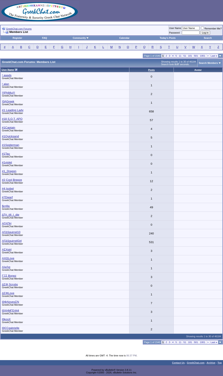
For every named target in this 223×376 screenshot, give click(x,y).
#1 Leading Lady (13, 110)
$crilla (6, 206)
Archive (211, 362)
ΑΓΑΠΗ (6, 223)
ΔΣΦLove (8, 293)
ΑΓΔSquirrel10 (11, 232)
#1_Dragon (9, 171)
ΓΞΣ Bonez (9, 275)
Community (81, 38)
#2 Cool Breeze (12, 179)
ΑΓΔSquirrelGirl (12, 240)
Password (174, 32)
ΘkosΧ (6, 319)
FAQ (44, 38)
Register (17, 38)
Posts (151, 70)
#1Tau (6, 153)
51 (184, 55)
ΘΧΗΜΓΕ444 (10, 310)
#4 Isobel (8, 188)
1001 (202, 55)
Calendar (124, 38)
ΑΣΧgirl (7, 249)
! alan (5, 84)
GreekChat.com (195, 362)
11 (180, 55)
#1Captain (8, 127)
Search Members (208, 63)
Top (220, 362)
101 (190, 55)
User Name (175, 28)
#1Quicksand (10, 136)
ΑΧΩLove (8, 258)
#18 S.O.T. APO (12, 118)
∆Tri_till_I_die (10, 214)
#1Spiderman (10, 145)
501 (196, 55)
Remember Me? (211, 28)
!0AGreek (8, 101)
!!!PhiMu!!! (8, 92)
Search (208, 38)
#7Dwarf (7, 197)
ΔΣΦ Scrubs (10, 284)
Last (214, 55)
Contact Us (178, 362)
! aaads (7, 75)
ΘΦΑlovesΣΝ (10, 301)
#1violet (7, 162)
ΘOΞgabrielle (10, 328)
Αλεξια (6, 267)
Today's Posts (168, 38)
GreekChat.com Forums (19, 28)
